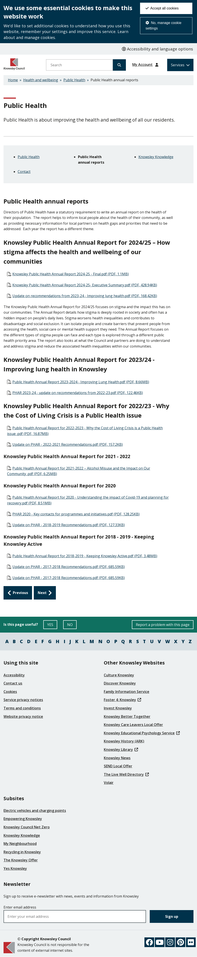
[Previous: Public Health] (18, 593)
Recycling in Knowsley (22, 852)
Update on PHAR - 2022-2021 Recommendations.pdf (67, 444)
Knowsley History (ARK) (124, 741)
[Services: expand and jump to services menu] (180, 65)
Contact (24, 171)
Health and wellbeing (40, 80)
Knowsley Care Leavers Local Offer (133, 724)
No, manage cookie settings (163, 25)
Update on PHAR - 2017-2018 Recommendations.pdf (68, 566)
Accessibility (14, 675)
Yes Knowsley (15, 868)
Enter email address (20, 907)
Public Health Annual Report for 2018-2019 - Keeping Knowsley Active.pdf (84, 555)
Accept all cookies (162, 8)
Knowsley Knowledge (155, 156)
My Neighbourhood (20, 843)
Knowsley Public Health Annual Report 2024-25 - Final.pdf (70, 274)
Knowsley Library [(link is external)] (121, 749)
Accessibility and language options (157, 49)
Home (13, 80)
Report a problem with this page (162, 624)
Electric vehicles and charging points (35, 810)
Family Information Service (126, 691)
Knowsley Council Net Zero (27, 827)
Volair (109, 782)
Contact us (13, 683)
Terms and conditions (22, 708)
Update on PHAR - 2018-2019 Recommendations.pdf (68, 524)
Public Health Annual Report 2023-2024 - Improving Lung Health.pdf (80, 381)
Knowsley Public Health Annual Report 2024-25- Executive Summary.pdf (84, 285)
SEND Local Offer (118, 766)
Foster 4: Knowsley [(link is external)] (122, 699)
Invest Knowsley (118, 708)
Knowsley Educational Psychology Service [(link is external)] (142, 733)
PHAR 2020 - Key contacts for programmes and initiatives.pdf (76, 514)
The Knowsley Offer (21, 860)
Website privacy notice (23, 716)
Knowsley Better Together (127, 716)
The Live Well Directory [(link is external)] (126, 774)
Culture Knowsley (119, 675)
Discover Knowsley (120, 683)
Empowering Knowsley (23, 818)
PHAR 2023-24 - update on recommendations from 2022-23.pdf (77, 392)
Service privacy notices (23, 699)
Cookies (10, 691)
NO (72, 625)
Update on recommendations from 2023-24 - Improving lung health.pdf (84, 295)
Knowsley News (117, 757)
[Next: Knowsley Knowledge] (45, 593)
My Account (142, 64)
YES (52, 625)
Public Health (74, 80)
